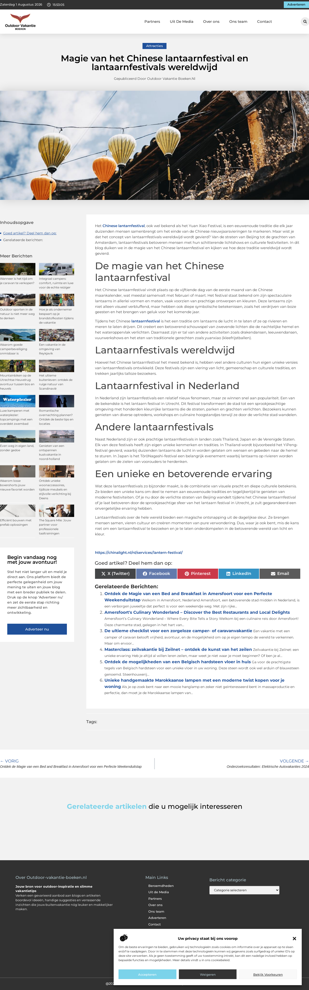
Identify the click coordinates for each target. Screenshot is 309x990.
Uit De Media (181, 21)
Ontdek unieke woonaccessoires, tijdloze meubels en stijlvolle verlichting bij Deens (55, 489)
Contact (264, 21)
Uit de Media (158, 892)
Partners (152, 21)
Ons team (238, 21)
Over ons (211, 21)
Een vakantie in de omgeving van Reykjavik (52, 349)
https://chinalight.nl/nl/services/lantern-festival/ (139, 552)
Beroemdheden (161, 886)
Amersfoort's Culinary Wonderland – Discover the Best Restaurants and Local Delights (197, 612)
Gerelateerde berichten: (23, 240)
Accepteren (147, 974)
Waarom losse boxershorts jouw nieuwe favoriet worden (17, 485)
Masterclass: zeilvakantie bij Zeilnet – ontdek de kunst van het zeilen (178, 649)
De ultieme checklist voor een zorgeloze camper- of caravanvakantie (178, 630)
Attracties (154, 46)
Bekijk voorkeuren (268, 974)
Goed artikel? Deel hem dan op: (29, 233)
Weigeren (208, 974)
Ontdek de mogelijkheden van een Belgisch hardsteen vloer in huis (177, 661)
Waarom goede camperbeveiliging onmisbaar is (13, 349)
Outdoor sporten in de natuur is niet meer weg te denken (17, 314)
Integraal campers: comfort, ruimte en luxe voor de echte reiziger (56, 283)
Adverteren (157, 918)
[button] (294, 938)
